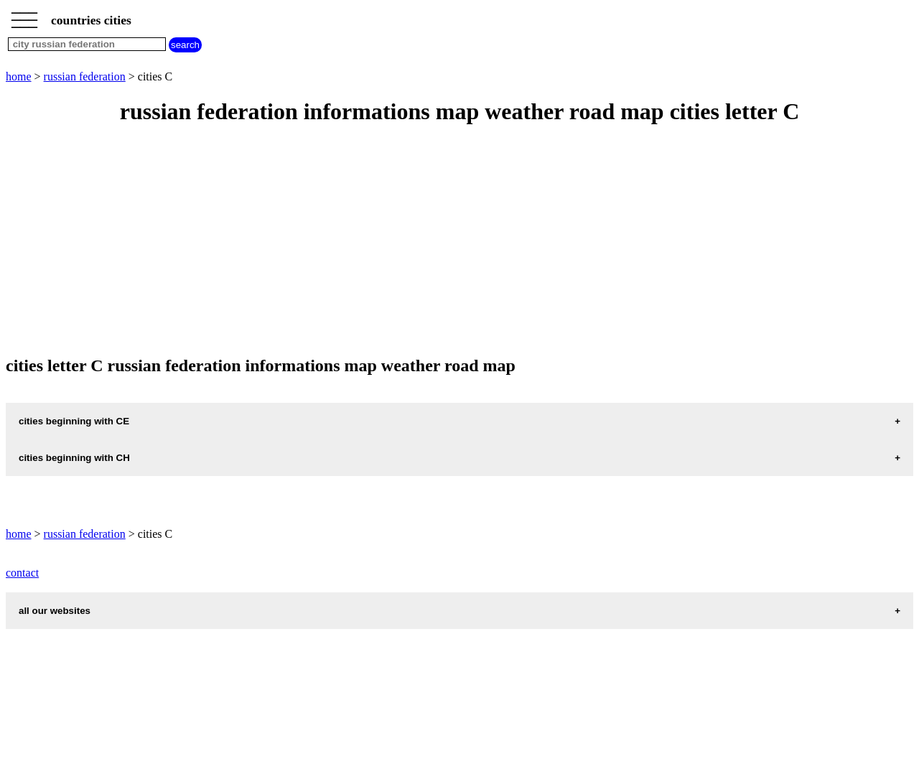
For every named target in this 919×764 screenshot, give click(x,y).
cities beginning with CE (74, 421)
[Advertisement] (436, 241)
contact (22, 573)
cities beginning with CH (74, 457)
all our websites (54, 610)
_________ (24, 15)
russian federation (85, 76)
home (19, 76)
